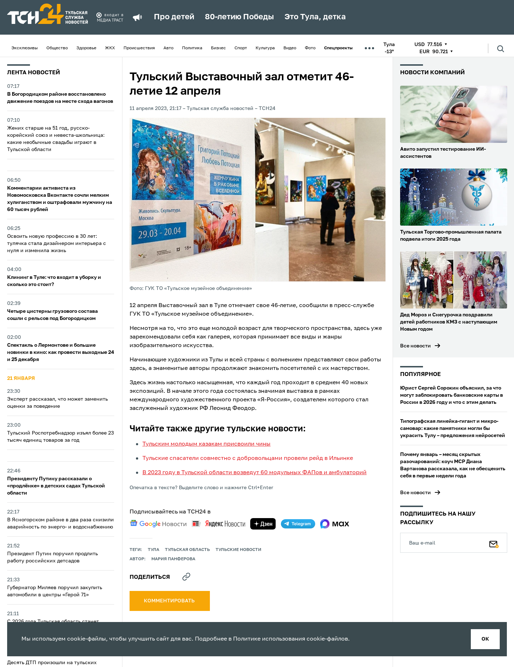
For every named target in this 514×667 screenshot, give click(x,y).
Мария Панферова (173, 559)
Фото (310, 48)
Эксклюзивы (24, 48)
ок (485, 639)
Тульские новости (238, 550)
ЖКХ (110, 48)
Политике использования (269, 639)
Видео (289, 48)
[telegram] (298, 523)
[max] (334, 523)
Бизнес (218, 48)
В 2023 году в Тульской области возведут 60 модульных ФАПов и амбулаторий (254, 473)
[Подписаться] (494, 542)
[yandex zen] (263, 524)
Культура (265, 48)
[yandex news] (218, 523)
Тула (153, 550)
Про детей (174, 17)
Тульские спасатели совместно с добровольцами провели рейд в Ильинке (247, 458)
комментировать (170, 600)
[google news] (158, 524)
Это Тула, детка (315, 17)
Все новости (415, 345)
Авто (168, 48)
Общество (57, 48)
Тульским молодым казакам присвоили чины (206, 444)
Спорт (241, 48)
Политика (192, 48)
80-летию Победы (239, 17)
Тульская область (187, 550)
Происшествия (139, 48)
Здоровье (86, 48)
